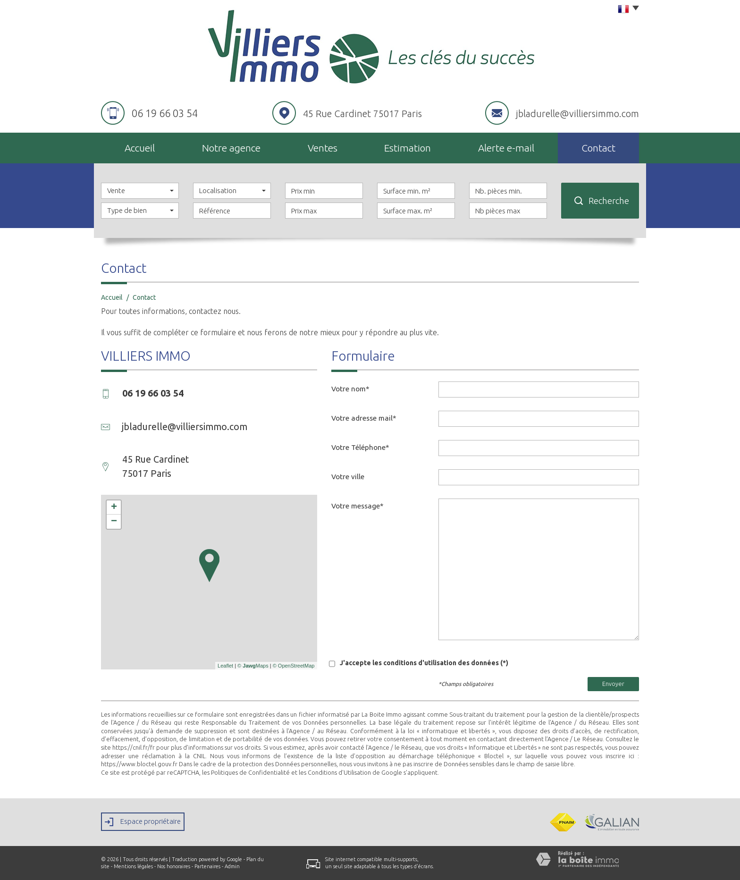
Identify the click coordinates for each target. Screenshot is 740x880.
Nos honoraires (173, 866)
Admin (232, 866)
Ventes (322, 147)
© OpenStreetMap (294, 665)
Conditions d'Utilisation (339, 772)
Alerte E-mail (506, 147)
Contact (598, 147)
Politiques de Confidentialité (250, 772)
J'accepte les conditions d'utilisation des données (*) (424, 663)
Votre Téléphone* (360, 447)
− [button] (114, 522)
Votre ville (347, 477)
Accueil (140, 147)
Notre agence (231, 147)
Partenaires (207, 866)
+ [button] (114, 507)
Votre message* (357, 506)
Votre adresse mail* (363, 418)
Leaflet (225, 665)
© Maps (253, 665)
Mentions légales (133, 866)
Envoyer (613, 683)
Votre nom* (350, 389)
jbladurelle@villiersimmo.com (577, 113)
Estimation (407, 147)
